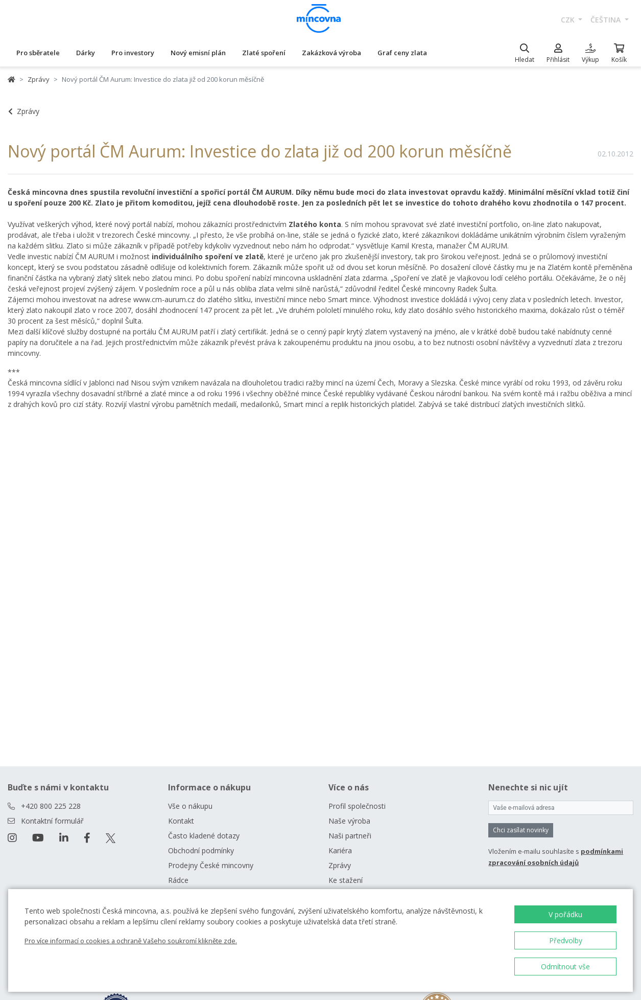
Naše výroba (349, 821)
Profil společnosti (357, 806)
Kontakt (181, 821)
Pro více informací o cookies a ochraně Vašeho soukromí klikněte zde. (131, 940)
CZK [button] (569, 20)
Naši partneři (349, 835)
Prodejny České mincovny (210, 865)
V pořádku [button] (565, 914)
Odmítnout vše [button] (565, 966)
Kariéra (340, 850)
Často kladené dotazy (204, 835)
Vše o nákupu (190, 806)
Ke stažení (345, 880)
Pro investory (132, 52)
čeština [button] (606, 20)
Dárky (85, 52)
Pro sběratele (38, 52)
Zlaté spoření (264, 52)
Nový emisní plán (198, 52)
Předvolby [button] (565, 940)
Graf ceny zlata (402, 52)
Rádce (178, 880)
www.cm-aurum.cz (164, 299)
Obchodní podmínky (201, 850)
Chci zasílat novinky (521, 830)
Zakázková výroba (331, 52)
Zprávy (39, 79)
